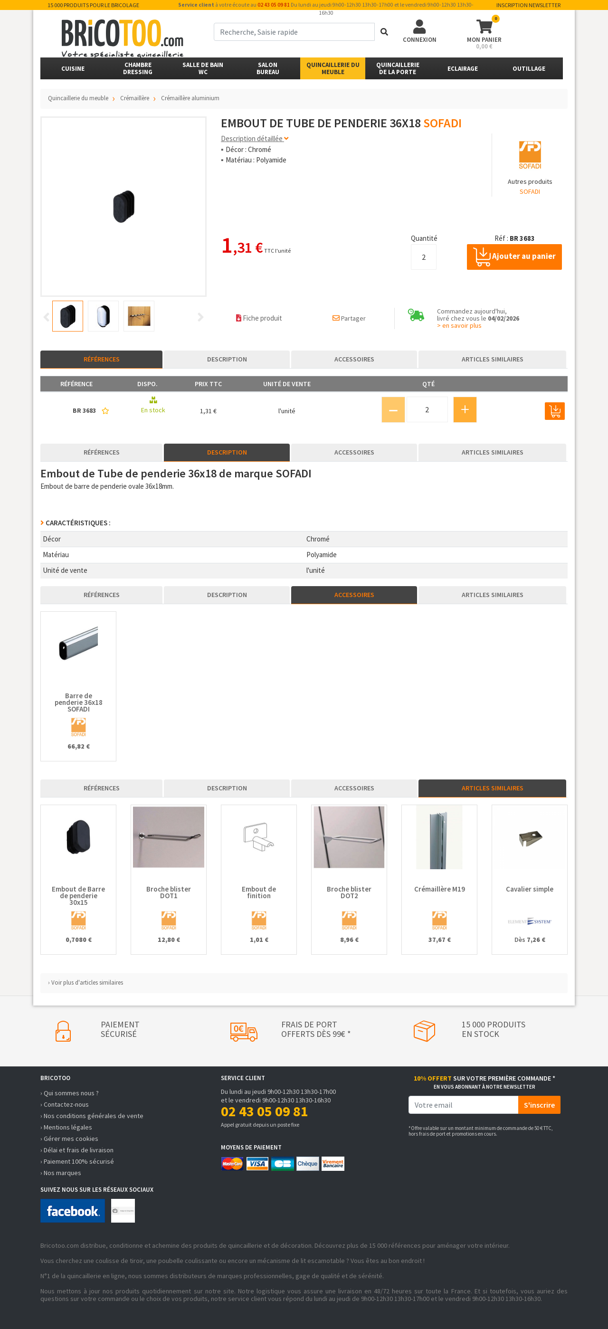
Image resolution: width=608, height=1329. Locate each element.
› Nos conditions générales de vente (91, 1115)
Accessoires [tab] (354, 359)
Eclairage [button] (462, 69)
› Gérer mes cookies (69, 1138)
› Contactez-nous (64, 1104)
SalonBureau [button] (267, 68)
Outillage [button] (529, 69)
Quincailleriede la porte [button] (397, 68)
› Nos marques (60, 1172)
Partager (349, 318)
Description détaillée (254, 138)
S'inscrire (539, 1105)
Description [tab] (227, 359)
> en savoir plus (459, 325)
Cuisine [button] (73, 69)
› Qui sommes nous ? (69, 1093)
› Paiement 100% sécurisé (77, 1161)
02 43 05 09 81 (273, 4)
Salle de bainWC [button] (202, 68)
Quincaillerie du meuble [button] (333, 68)
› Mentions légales (66, 1127)
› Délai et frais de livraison (77, 1150)
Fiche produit (259, 318)
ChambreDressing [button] (137, 68)
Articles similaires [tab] (492, 359)
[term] (294, 32)
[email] (463, 1105)
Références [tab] (102, 359)
